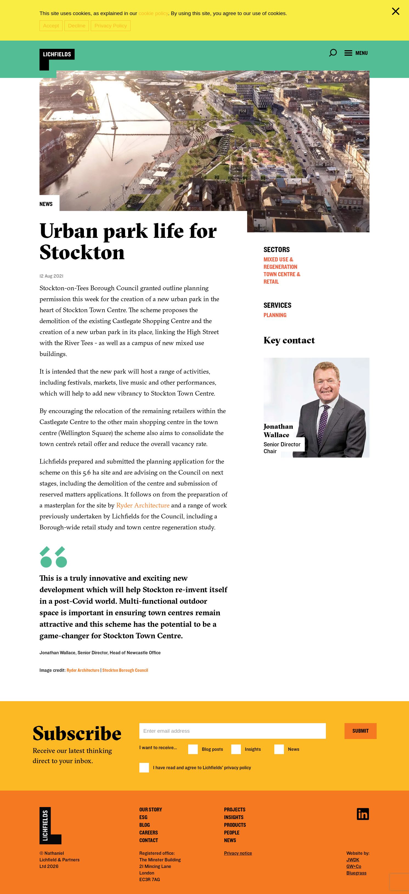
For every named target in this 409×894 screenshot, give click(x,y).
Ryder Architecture (143, 505)
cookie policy (153, 13)
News (293, 749)
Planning (275, 315)
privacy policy (237, 767)
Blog (144, 825)
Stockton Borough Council (125, 670)
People (231, 833)
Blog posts (212, 749)
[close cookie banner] (397, 12)
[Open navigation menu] (356, 53)
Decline (76, 26)
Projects (235, 810)
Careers (148, 833)
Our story (150, 810)
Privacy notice (238, 853)
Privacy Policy (110, 26)
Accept (51, 26)
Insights (253, 749)
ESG (143, 817)
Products (235, 825)
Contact (148, 840)
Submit (360, 731)
